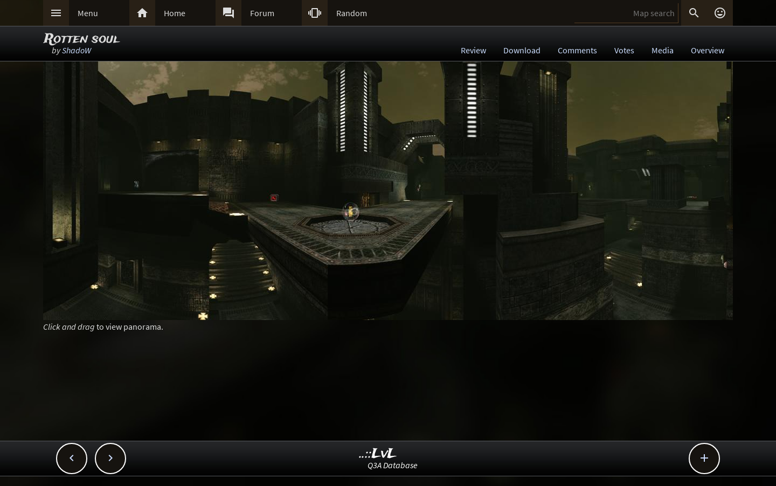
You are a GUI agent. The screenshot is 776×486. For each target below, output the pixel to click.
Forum (262, 13)
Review (473, 50)
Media (663, 50)
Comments (577, 50)
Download (522, 50)
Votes (624, 50)
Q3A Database (393, 465)
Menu (88, 13)
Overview (707, 50)
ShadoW (76, 50)
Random (351, 13)
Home (174, 13)
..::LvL (378, 454)
